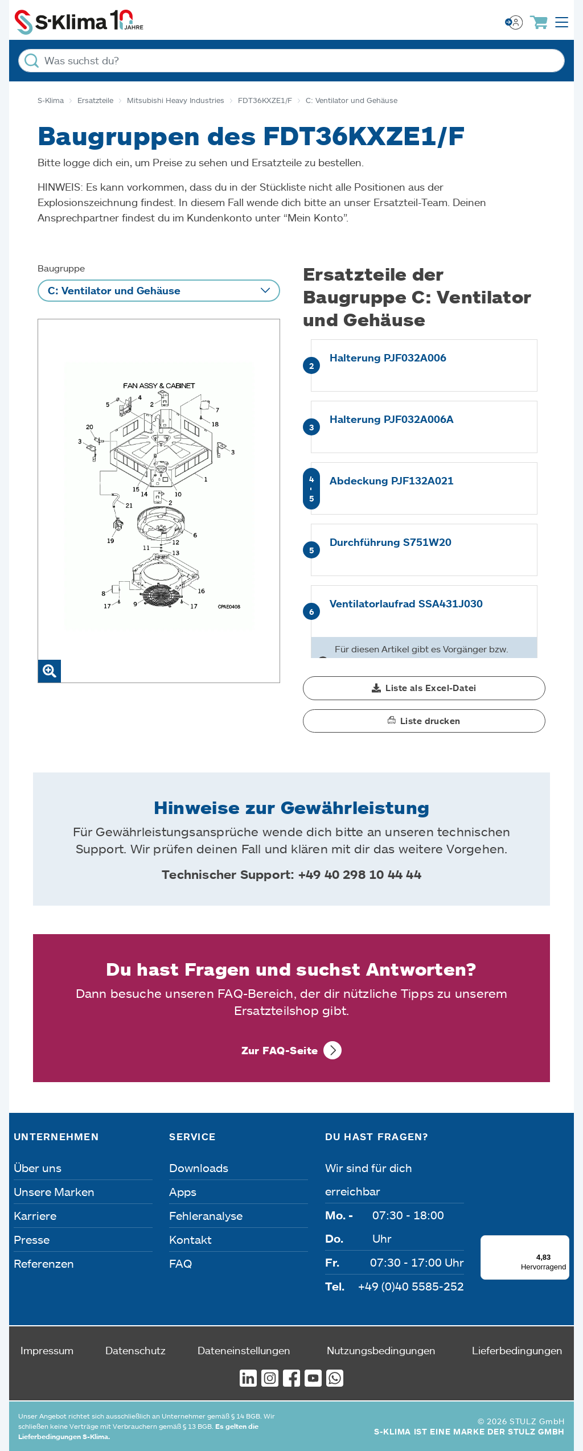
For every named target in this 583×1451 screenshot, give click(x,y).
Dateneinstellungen (244, 1350)
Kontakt (190, 1239)
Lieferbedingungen (517, 1350)
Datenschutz (135, 1350)
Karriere (35, 1215)
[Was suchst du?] (291, 60)
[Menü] (562, 1242)
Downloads (198, 1167)
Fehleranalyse (206, 1215)
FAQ (180, 1263)
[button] (424, 688)
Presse (32, 1239)
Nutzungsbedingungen (381, 1350)
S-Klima (51, 100)
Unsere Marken (54, 1191)
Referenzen (44, 1263)
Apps (182, 1191)
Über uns (37, 1167)
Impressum (46, 1350)
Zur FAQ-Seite (279, 1050)
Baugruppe (61, 267)
